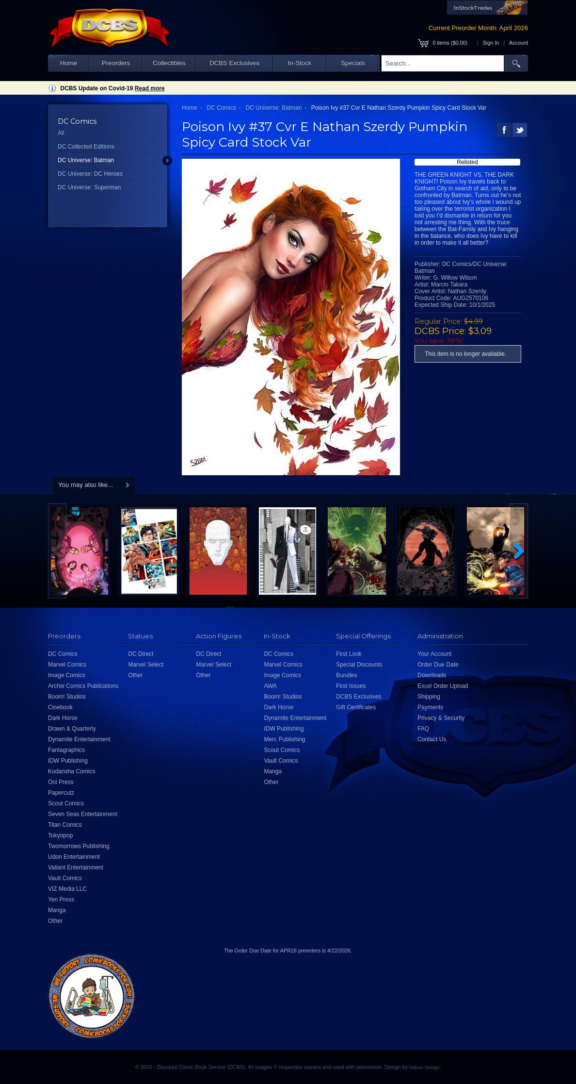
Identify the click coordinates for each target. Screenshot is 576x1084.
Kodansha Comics (71, 771)
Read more (150, 88)
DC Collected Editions (86, 146)
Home (68, 63)
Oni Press (61, 782)
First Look (349, 653)
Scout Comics (66, 803)
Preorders (116, 63)
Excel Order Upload (442, 686)
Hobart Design (424, 1067)
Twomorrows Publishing (79, 846)
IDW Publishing (68, 760)
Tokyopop (60, 835)
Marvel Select (145, 664)
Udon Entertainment (74, 856)
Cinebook (60, 707)
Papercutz (61, 792)
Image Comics (66, 675)
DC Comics (221, 107)
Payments (430, 707)
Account (518, 43)
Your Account (434, 653)
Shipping (428, 696)
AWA (270, 686)
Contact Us (431, 739)
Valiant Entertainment (75, 867)
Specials (353, 63)
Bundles (346, 675)
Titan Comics (65, 824)
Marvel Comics (67, 664)
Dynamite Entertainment (79, 739)
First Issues (351, 686)
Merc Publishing (284, 739)
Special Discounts (359, 664)
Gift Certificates (356, 707)
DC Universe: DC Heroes (90, 173)
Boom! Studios (67, 696)
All (61, 133)
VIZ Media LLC (67, 888)
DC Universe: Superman (89, 187)
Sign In (491, 43)
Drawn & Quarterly (72, 728)
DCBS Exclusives (234, 63)
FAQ (423, 728)
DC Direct (140, 653)
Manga (57, 910)
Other (55, 920)
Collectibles (169, 63)
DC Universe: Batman (86, 160)
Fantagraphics (66, 750)
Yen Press (61, 899)
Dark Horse (63, 718)
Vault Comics (65, 878)
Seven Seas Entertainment (82, 814)
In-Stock (299, 63)
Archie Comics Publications (83, 686)
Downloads (431, 675)
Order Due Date (438, 664)
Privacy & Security (440, 718)
